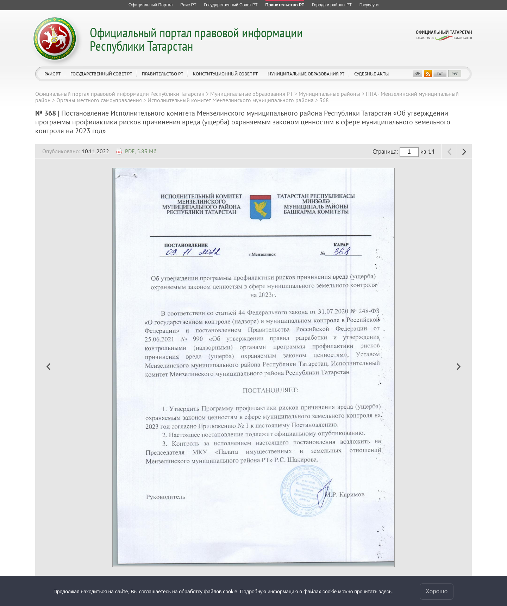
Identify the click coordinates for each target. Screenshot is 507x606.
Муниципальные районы (329, 93)
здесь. (386, 591)
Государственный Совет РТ (101, 74)
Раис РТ (52, 74)
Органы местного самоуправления (99, 100)
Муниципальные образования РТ (306, 74)
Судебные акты (371, 74)
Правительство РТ (162, 74)
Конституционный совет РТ (225, 74)
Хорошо (437, 591)
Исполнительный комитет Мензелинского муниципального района (231, 100)
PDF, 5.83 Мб (141, 151)
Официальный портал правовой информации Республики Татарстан (196, 39)
